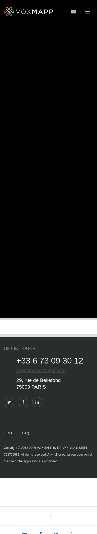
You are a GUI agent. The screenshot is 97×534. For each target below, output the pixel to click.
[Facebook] (23, 402)
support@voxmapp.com (40, 370)
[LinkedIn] (37, 402)
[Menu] (87, 11)
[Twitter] (9, 402)
